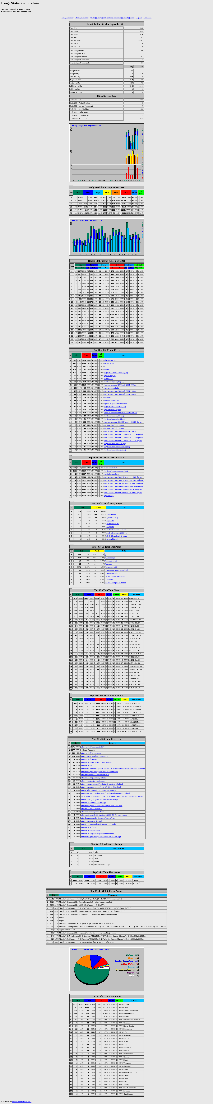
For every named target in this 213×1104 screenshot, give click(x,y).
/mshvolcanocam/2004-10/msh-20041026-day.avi (123, 489)
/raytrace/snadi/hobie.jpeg (114, 428)
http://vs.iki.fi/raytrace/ (89, 759)
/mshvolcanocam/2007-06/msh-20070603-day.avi (123, 492)
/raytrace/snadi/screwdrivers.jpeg (117, 447)
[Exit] (104, 18)
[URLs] (93, 18)
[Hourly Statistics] (82, 18)
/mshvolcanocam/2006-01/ (117, 533)
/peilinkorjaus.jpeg (111, 474)
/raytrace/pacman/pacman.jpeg (116, 372)
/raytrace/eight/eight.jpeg (113, 382)
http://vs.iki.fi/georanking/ (91, 753)
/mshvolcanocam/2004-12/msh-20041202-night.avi (124, 480)
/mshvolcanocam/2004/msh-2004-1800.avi (120, 385)
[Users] (132, 18)
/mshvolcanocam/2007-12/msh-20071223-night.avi (124, 437)
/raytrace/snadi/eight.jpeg (114, 416)
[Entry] (99, 18)
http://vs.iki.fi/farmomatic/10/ (92, 747)
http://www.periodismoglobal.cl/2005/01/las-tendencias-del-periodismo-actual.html (113, 768)
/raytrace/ (107, 397)
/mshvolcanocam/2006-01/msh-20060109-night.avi (124, 486)
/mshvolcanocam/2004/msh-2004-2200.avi (120, 431)
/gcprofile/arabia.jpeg (112, 409)
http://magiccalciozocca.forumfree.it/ (95, 775)
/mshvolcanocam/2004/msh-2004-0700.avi (120, 413)
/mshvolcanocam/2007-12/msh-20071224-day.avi (123, 440)
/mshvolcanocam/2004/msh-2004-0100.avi (120, 391)
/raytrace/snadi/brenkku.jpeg (115, 444)
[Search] (125, 18)
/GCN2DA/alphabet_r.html (117, 536)
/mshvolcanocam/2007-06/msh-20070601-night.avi (124, 483)
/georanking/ (109, 363)
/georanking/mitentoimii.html (115, 403)
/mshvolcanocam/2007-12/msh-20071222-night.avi (124, 434)
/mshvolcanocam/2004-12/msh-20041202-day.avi (123, 477)
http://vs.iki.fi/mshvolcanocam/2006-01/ (96, 762)
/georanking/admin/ (111, 388)
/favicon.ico (108, 379)
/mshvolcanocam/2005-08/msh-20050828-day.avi (123, 422)
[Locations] (147, 18)
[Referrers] (117, 18)
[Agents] (139, 18)
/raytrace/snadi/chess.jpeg (114, 425)
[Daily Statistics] (67, 18)
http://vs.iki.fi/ (86, 765)
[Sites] (110, 18)
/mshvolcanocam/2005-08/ (117, 530)
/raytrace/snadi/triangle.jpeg (115, 450)
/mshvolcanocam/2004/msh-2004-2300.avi (120, 394)
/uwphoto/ (110, 527)
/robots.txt (108, 369)
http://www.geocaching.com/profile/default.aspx (99, 771)
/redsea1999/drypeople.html (115, 576)
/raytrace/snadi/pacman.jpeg (115, 406)
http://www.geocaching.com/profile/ (94, 756)
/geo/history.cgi (110, 375)
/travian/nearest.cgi (111, 400)
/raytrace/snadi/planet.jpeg (114, 419)
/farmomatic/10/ (110, 360)
